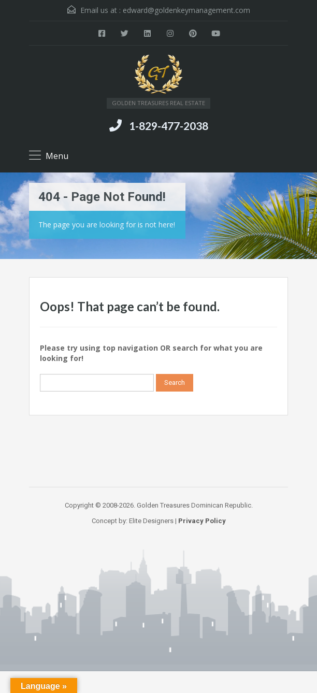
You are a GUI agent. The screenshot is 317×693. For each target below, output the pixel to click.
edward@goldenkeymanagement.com (186, 10)
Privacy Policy (202, 521)
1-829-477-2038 (168, 125)
